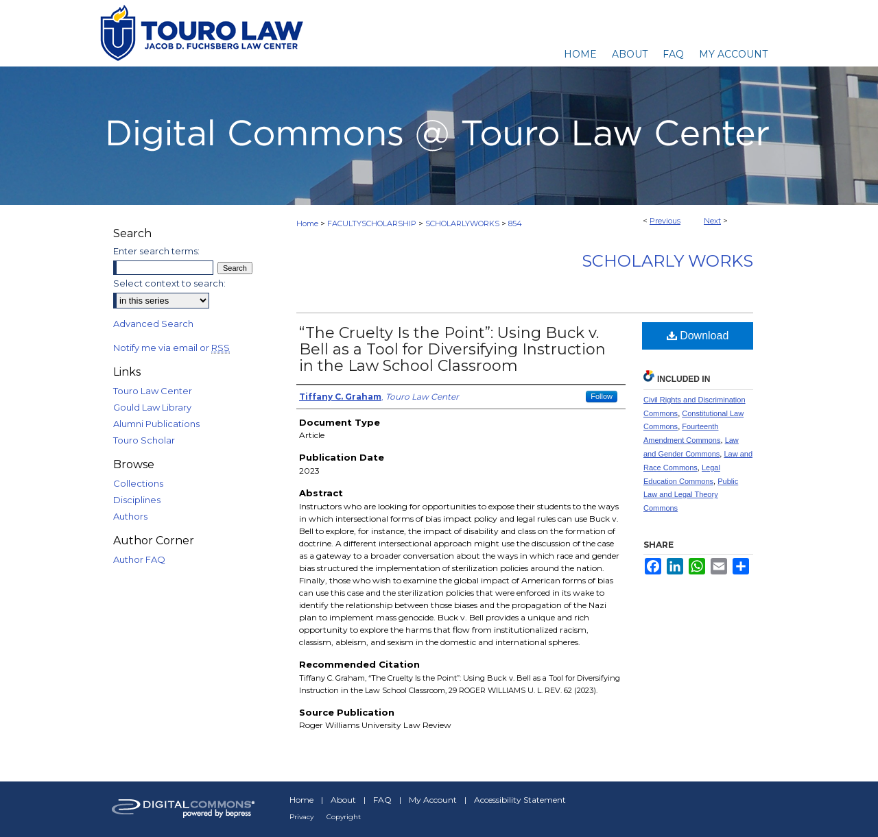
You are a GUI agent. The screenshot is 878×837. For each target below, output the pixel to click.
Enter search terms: (156, 250)
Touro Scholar (144, 440)
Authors (130, 516)
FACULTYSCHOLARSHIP (371, 223)
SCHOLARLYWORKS (462, 223)
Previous (665, 221)
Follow (602, 396)
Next (712, 221)
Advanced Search (153, 323)
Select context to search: (169, 283)
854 (515, 223)
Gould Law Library (152, 407)
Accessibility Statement (520, 799)
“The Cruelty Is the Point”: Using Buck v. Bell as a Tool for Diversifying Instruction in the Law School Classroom (452, 349)
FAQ (382, 799)
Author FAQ (139, 559)
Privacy (301, 816)
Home (307, 223)
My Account (433, 799)
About (343, 799)
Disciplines (137, 499)
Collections (138, 483)
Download (698, 335)
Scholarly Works (667, 261)
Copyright (344, 816)
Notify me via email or (171, 347)
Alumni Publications (156, 423)
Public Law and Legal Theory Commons (690, 495)
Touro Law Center (152, 390)
